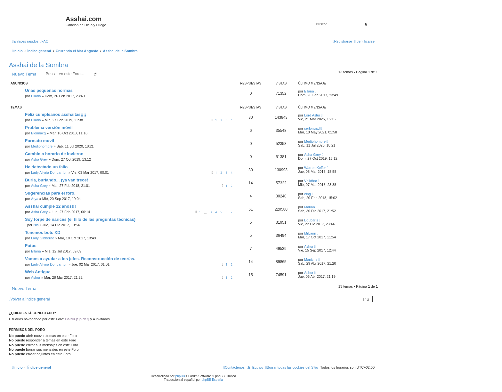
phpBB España (212, 379)
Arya (34, 199)
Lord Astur (312, 115)
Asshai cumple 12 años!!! (50, 206)
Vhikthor (310, 181)
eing (307, 194)
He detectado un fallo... (48, 166)
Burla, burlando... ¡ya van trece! (56, 180)
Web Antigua (38, 271)
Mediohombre (42, 146)
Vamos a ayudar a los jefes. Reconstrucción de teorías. (80, 258)
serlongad (312, 128)
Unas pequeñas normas (49, 90)
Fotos (30, 245)
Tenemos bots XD (42, 232)
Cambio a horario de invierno (54, 153)
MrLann (310, 233)
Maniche (311, 259)
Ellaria (36, 96)
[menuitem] (44, 41)
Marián (309, 207)
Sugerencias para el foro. (50, 193)
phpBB (180, 376)
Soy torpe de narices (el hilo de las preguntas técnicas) (80, 219)
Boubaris (311, 220)
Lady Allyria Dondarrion (49, 172)
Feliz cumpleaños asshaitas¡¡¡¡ (55, 114)
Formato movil (39, 140)
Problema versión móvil (49, 127)
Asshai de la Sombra (38, 64)
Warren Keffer (315, 168)
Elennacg (38, 133)
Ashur (308, 246)
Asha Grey (39, 159)
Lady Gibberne (42, 238)
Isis (36, 225)
